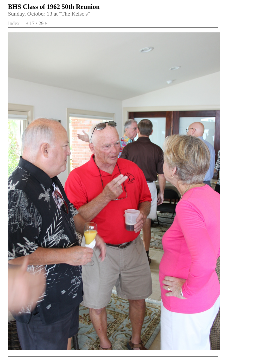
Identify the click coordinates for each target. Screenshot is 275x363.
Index (13, 23)
